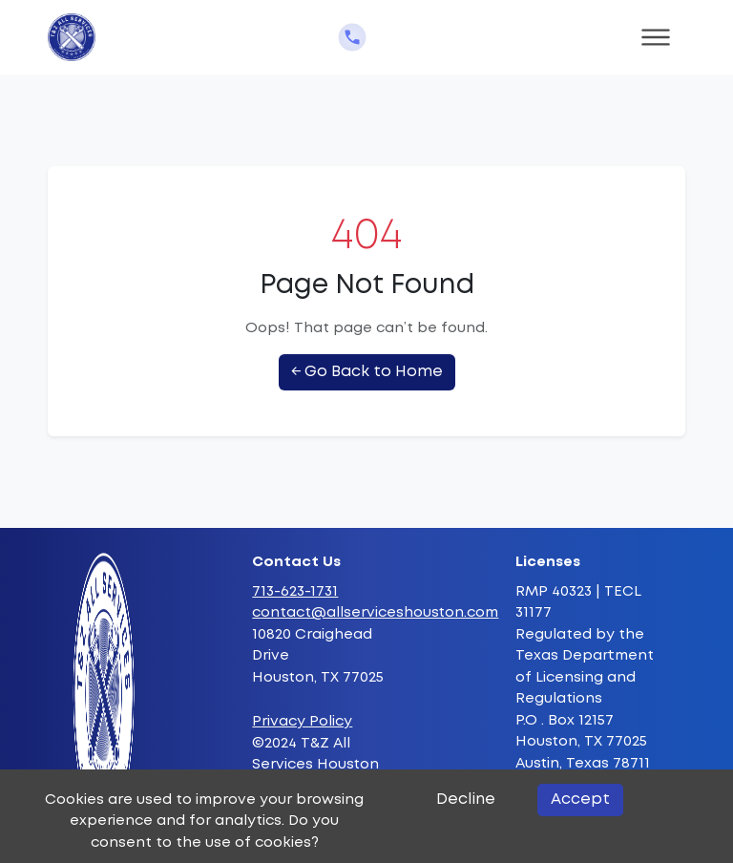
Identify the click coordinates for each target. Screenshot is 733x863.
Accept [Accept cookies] (580, 799)
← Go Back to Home (367, 372)
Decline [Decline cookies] (465, 799)
